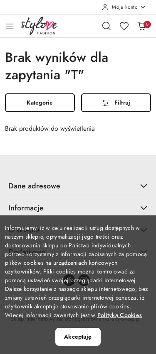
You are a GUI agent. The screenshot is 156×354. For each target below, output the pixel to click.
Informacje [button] (78, 208)
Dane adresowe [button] (78, 186)
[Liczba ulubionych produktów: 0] (124, 26)
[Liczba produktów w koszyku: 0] (141, 26)
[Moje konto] (124, 7)
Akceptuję (78, 337)
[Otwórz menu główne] (10, 26)
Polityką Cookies (119, 315)
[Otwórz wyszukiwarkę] (106, 26)
